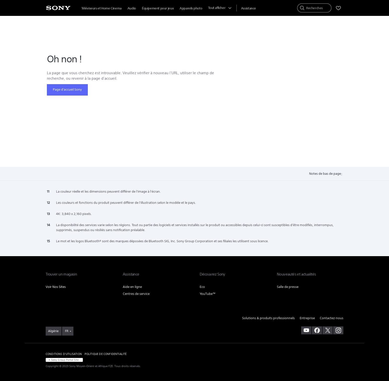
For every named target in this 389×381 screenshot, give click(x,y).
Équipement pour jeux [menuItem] (158, 8)
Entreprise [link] (307, 318)
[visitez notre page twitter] (328, 330)
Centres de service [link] (136, 294)
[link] (54, 331)
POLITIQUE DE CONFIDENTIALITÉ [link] (106, 354)
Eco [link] (202, 287)
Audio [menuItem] (132, 8)
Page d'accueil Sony (67, 89)
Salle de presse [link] (287, 287)
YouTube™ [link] (208, 294)
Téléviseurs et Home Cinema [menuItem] (101, 8)
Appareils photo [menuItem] (191, 8)
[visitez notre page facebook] (317, 330)
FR (66, 331)
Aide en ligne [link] (132, 287)
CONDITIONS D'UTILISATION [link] (64, 354)
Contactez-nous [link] (331, 318)
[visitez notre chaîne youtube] (306, 330)
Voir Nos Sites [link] (56, 287)
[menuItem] (248, 8)
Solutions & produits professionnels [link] (268, 318)
